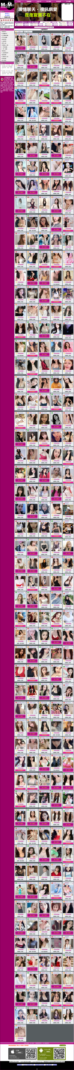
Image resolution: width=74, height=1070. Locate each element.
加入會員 (7, 15)
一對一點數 (4, 49)
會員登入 (7, 13)
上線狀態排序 (5, 52)
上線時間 (4, 41)
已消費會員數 (5, 35)
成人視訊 (4, 60)
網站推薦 (4, 54)
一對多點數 (4, 47)
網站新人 (4, 50)
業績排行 (4, 31)
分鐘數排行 (4, 33)
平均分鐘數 (4, 37)
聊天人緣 (4, 43)
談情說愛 (4, 58)
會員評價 (4, 39)
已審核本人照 (5, 56)
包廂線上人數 (5, 45)
